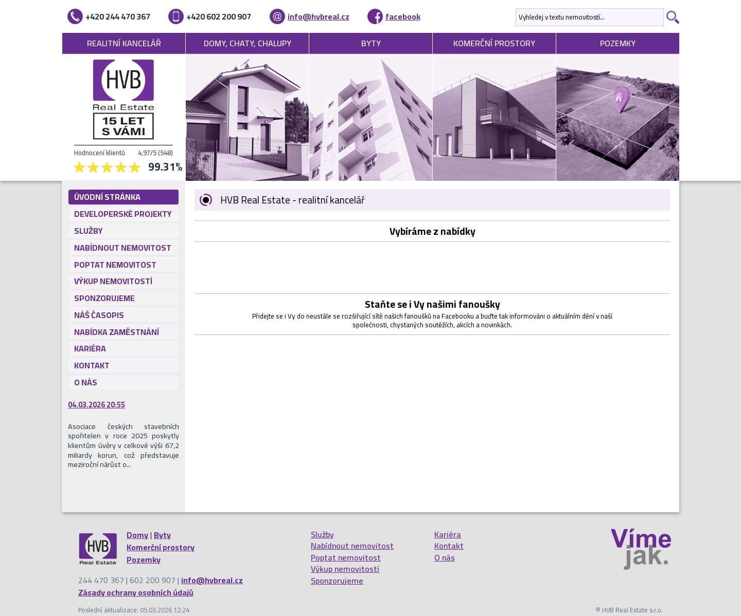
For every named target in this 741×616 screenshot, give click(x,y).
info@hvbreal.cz (318, 16)
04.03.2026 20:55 (96, 404)
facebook (402, 16)
